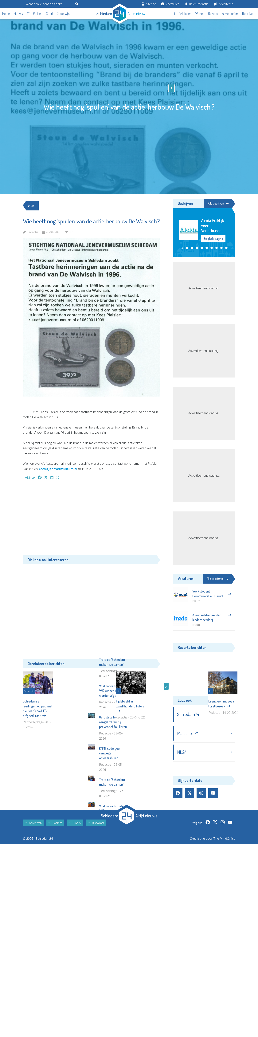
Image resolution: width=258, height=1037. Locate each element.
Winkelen (185, 13)
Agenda (149, 4)
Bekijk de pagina (213, 238)
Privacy (74, 881)
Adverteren (223, 4)
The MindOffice (224, 897)
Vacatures (170, 4)
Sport (49, 13)
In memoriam (230, 13)
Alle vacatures (218, 579)
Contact (55, 881)
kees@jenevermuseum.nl (57, 469)
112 (28, 13)
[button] (181, 248)
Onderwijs (63, 13)
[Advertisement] (91, 519)
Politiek (37, 13)
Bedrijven (248, 13)
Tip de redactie (197, 4)
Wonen (200, 13)
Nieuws (18, 13)
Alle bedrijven (218, 203)
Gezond (213, 13)
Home (6, 13)
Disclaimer (96, 881)
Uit (174, 13)
